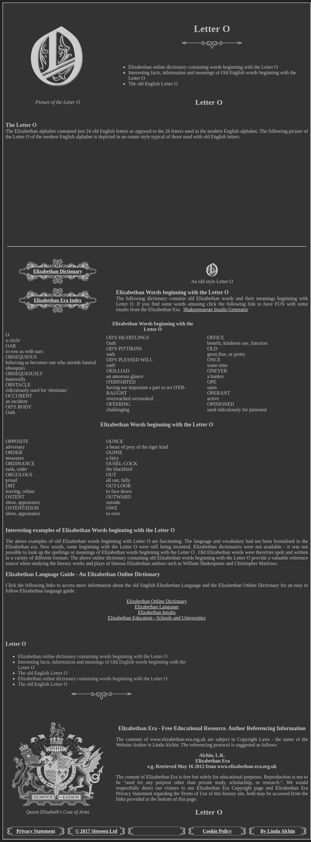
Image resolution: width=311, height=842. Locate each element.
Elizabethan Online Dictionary (156, 601)
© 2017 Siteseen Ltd (96, 831)
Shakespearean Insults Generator (215, 309)
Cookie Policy (217, 831)
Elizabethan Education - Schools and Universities (157, 617)
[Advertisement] (157, 203)
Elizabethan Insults (157, 612)
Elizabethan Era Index (58, 300)
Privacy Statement (35, 831)
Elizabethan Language (157, 606)
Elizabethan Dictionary (57, 271)
